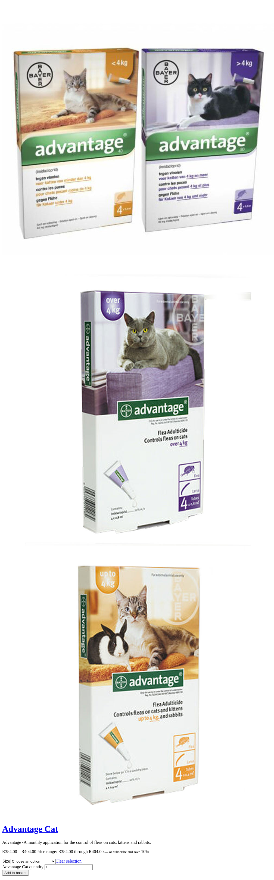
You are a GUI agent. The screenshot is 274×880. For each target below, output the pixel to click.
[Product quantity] (69, 867)
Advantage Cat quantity (22, 866)
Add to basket (15, 873)
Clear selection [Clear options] (69, 861)
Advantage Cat (30, 829)
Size (6, 861)
